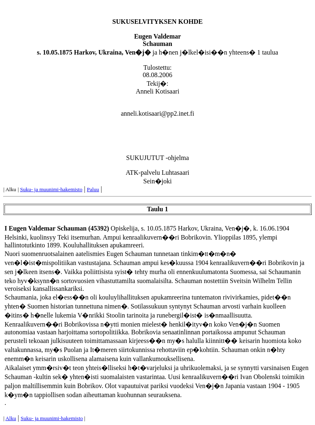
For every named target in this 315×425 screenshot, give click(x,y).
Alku (10, 418)
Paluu (93, 189)
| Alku (9, 189)
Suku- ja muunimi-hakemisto (51, 189)
